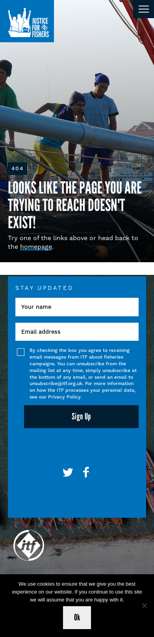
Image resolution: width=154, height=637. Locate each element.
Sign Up (81, 416)
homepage (36, 246)
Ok (77, 617)
